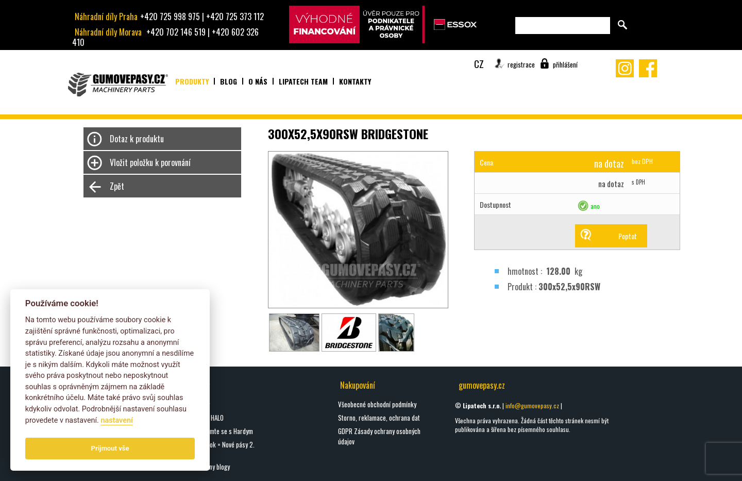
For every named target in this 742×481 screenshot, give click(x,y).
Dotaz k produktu (137, 138)
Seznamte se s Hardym (223, 431)
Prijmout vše (110, 448)
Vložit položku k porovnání (150, 162)
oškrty (202, 404)
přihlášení (565, 64)
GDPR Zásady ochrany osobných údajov (379, 436)
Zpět (117, 186)
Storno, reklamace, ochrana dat (379, 417)
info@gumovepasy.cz (532, 405)
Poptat (627, 235)
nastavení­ (116, 420)
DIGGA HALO (209, 417)
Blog (228, 81)
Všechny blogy (212, 466)
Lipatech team (303, 81)
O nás (257, 81)
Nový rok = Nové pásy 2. (224, 444)
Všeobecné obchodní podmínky (377, 404)
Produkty (192, 81)
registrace (521, 64)
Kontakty (355, 81)
